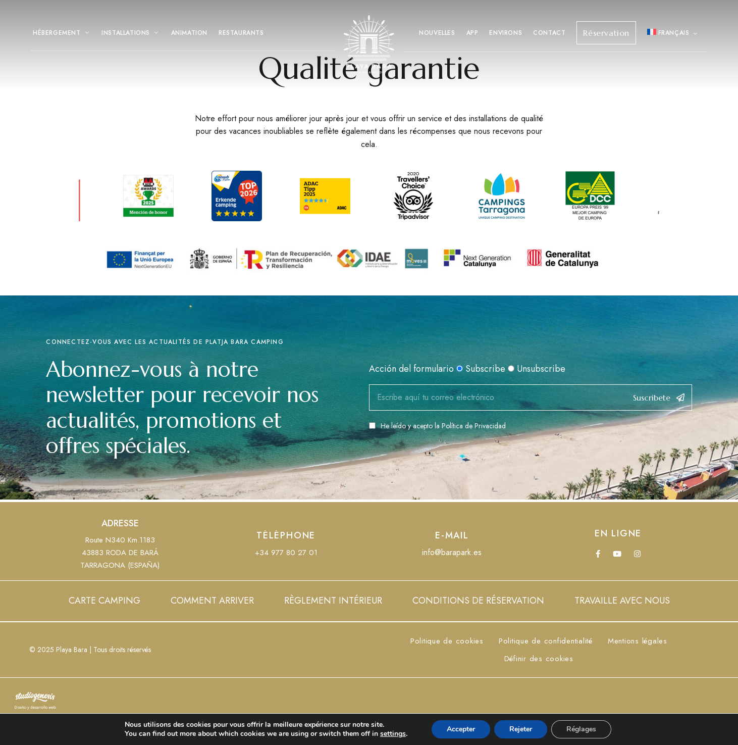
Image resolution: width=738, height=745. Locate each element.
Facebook (598, 554)
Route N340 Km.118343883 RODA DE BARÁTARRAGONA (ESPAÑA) (120, 552)
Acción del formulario (411, 368)
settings (393, 733)
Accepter (461, 729)
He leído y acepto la (437, 426)
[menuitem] (673, 33)
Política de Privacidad (474, 426)
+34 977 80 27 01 (286, 552)
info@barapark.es (452, 552)
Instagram (637, 554)
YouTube (617, 554)
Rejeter (520, 729)
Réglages (581, 729)
